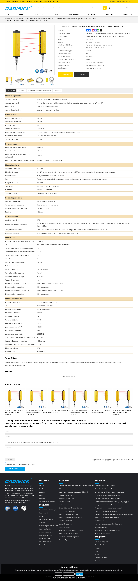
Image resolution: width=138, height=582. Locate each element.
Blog (96, 552)
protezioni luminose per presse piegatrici (38, 363)
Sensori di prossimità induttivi (68, 534)
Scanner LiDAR (99, 521)
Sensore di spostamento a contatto (70, 518)
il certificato (121, 1)
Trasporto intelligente (46, 533)
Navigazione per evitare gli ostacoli (106, 505)
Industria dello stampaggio (48, 510)
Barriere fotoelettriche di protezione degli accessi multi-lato (114, 515)
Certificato (42, 489)
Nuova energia (43, 513)
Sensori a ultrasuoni (101, 528)
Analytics (64, 577)
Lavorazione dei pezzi (46, 536)
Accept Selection (69, 574)
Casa (7, 14)
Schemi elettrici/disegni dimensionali (39, 90)
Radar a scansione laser (66, 495)
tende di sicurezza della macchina (15, 365)
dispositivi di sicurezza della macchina (64, 363)
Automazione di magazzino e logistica (71, 531)
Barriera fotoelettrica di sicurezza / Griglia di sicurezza (76, 486)
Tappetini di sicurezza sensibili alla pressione (109, 524)
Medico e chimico (44, 539)
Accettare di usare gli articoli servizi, (20, 464)
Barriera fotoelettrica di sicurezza (15, 363)
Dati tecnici (11, 90)
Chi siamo (91, 14)
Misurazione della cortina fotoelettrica (71, 489)
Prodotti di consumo (45, 542)
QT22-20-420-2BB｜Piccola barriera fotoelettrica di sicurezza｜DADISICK (36, 412)
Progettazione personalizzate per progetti (108, 508)
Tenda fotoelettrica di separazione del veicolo (73, 492)
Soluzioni (38, 14)
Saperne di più (63, 541)
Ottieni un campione (101, 542)
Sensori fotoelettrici (45, 546)
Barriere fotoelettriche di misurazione (107, 518)
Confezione (42, 523)
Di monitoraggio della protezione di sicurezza (109, 492)
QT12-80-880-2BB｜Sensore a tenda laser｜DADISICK (100, 411)
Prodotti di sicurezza (24, 19)
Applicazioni (73, 14)
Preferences (73, 577)
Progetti (55, 14)
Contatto (126, 14)
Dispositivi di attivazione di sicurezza (106, 489)
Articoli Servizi (31, 464)
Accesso (120, 8)
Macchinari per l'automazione (48, 526)
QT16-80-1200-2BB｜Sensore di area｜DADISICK (58, 411)
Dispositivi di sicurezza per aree (105, 486)
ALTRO (22, 503)
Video (41, 495)
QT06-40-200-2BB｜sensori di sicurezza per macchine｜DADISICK (122, 412)
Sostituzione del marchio (47, 502)
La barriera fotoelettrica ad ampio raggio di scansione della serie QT (76, 19)
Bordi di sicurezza (64, 502)
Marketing (81, 577)
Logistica (42, 517)
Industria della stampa (46, 520)
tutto (15, 19)
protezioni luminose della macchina (87, 363)
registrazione (128, 8)
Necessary (56, 577)
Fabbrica (42, 499)
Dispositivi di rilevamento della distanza (107, 499)
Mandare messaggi (15, 469)
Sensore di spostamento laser (68, 515)
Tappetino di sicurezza (66, 499)
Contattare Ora (66, 75)
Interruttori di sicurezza (102, 534)
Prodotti (21, 14)
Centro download (100, 546)
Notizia (97, 555)
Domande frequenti (101, 558)
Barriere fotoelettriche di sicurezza (42, 19)
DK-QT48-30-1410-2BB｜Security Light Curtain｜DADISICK (105, 36)
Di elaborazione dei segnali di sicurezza (107, 495)
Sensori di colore (64, 528)
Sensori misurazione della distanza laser (107, 531)
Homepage (8, 19)
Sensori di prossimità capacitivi (69, 537)
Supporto (109, 14)
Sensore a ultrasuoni (65, 521)
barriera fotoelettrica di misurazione (110, 363)
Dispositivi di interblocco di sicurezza (71, 508)
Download (58, 90)
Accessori (22, 90)
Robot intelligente (45, 529)
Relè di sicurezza (64, 505)
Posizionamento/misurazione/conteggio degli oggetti (112, 502)
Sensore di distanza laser (67, 512)
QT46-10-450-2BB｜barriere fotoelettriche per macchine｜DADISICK (78, 412)
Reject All (58, 574)
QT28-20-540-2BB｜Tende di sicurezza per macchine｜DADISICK (14, 412)
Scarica (113, 1)
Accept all (79, 574)
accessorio (10, 459)
